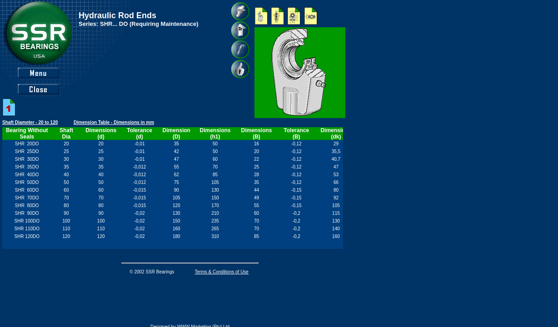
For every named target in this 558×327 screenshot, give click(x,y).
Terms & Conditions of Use (222, 271)
